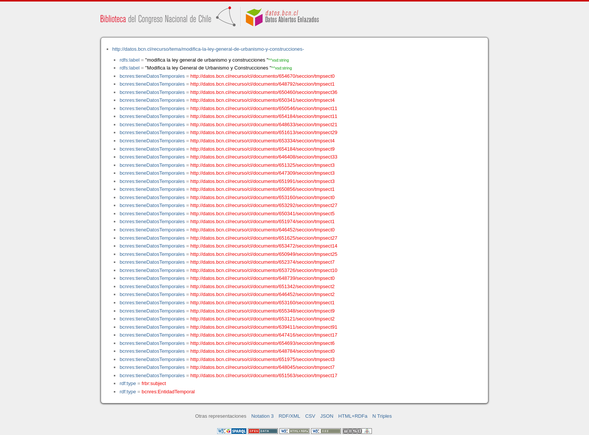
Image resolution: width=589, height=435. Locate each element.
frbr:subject (154, 383)
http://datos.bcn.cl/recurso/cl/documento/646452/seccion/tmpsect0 (262, 230)
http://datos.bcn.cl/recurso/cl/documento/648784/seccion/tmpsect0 (262, 351)
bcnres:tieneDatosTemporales (151, 76)
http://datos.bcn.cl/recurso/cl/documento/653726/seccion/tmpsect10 (263, 270)
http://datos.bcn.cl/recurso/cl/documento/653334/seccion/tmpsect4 (262, 140)
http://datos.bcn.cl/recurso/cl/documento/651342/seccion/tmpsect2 (262, 286)
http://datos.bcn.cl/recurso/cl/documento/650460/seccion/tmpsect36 (263, 92)
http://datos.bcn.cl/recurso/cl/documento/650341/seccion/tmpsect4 (262, 100)
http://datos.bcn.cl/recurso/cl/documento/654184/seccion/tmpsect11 (263, 116)
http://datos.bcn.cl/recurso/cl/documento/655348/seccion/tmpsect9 (262, 311)
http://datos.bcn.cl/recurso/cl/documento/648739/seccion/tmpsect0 (262, 278)
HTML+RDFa (353, 416)
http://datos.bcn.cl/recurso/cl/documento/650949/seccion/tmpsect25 (263, 254)
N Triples (382, 416)
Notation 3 (262, 416)
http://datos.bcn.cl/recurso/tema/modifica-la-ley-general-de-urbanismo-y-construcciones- (208, 49)
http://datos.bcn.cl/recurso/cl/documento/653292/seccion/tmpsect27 (263, 205)
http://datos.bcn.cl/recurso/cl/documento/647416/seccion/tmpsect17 (263, 335)
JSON (326, 416)
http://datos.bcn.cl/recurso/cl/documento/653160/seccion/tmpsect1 (262, 302)
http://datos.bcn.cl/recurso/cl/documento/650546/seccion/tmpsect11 (263, 108)
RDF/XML (290, 416)
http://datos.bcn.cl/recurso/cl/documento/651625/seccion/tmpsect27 (263, 238)
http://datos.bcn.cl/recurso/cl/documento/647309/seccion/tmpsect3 (262, 173)
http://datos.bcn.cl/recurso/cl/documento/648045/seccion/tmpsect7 (262, 367)
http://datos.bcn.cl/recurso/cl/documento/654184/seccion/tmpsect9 (262, 149)
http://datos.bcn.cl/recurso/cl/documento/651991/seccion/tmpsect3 (262, 181)
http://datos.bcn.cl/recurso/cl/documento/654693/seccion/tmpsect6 (262, 343)
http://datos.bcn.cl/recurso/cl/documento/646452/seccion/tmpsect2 (262, 294)
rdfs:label (129, 60)
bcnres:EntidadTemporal (168, 391)
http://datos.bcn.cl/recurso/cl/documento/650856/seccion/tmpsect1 (262, 189)
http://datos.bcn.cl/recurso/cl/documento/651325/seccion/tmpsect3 (262, 165)
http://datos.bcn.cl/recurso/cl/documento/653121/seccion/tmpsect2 (262, 319)
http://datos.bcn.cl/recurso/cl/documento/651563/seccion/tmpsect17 (263, 375)
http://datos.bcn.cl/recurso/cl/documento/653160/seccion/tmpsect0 (262, 197)
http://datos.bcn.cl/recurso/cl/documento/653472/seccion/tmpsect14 (263, 246)
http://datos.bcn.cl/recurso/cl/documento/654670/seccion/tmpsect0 (262, 76)
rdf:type (127, 383)
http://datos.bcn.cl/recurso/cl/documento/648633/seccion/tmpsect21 (263, 124)
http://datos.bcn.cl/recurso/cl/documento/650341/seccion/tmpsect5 (262, 213)
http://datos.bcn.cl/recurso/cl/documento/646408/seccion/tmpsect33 (263, 157)
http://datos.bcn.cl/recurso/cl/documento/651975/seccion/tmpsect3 (262, 359)
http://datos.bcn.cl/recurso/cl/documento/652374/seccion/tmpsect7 (262, 262)
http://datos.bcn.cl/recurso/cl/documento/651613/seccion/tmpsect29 (263, 132)
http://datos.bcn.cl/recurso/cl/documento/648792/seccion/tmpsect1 (262, 84)
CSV (310, 416)
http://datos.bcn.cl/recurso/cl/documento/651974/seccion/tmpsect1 (262, 221)
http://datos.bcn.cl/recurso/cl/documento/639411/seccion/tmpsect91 (263, 327)
